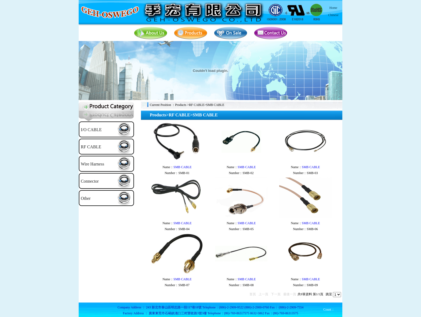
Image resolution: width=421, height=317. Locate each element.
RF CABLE (91, 147)
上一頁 (263, 294)
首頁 (252, 294)
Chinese (333, 15)
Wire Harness (92, 164)
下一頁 (276, 294)
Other (85, 198)
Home (333, 8)
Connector (90, 181)
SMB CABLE (182, 167)
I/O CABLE (91, 129)
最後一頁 (289, 294)
